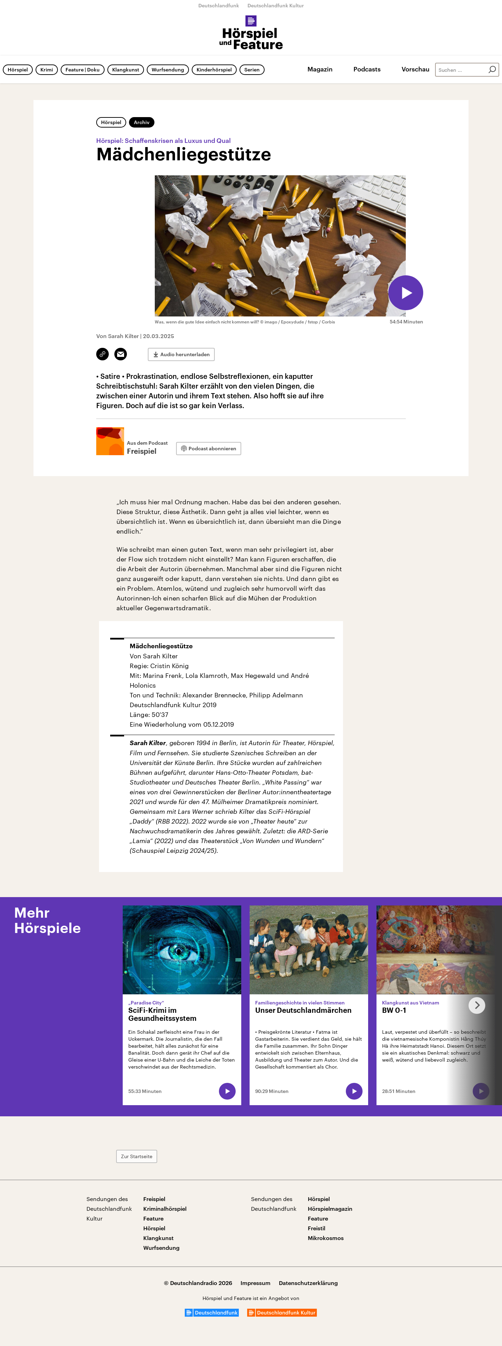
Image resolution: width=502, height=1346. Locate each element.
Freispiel (154, 1198)
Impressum (256, 1282)
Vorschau (415, 69)
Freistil (316, 1228)
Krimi (46, 69)
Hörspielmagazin (330, 1208)
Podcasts (367, 69)
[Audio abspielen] (405, 292)
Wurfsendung (168, 69)
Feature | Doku (83, 69)
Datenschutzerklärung (308, 1282)
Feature (153, 1218)
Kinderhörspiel (214, 69)
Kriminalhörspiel (165, 1208)
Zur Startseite (136, 1156)
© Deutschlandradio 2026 (198, 1282)
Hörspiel (18, 69)
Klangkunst (125, 69)
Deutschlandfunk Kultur (276, 5)
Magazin (320, 69)
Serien (252, 69)
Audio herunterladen (185, 354)
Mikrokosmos (326, 1237)
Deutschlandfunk (218, 5)
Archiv (142, 122)
